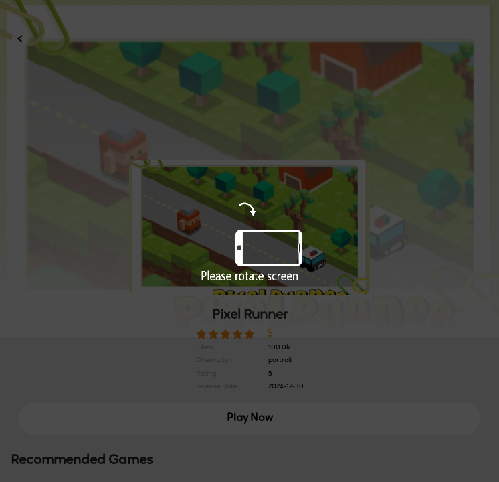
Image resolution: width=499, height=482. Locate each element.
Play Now (250, 418)
